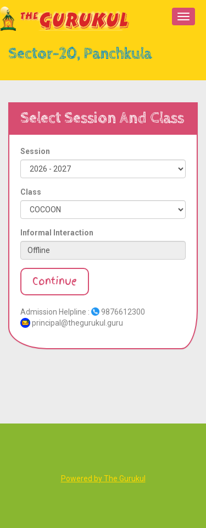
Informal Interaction (56, 232)
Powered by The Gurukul (103, 478)
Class (30, 192)
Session (35, 151)
